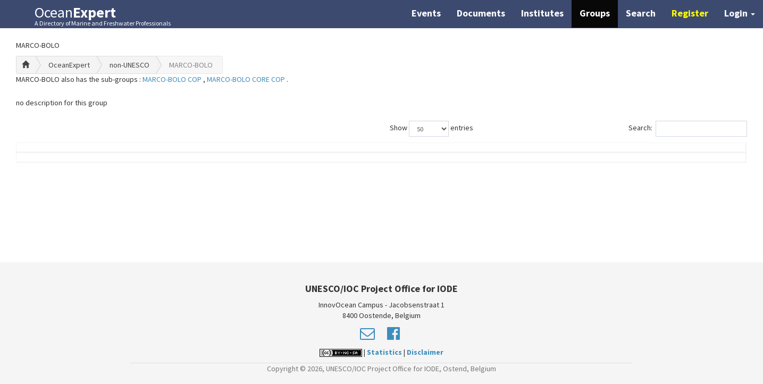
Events (426, 13)
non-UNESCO (129, 65)
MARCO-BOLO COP (172, 79)
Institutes (542, 13)
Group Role (551, 152)
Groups (595, 13)
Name (67, 152)
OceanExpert (69, 65)
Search (641, 13)
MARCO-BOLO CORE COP (247, 79)
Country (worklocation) (682, 152)
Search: (687, 129)
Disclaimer (425, 352)
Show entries (431, 129)
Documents (481, 13)
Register (690, 13)
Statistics (384, 352)
